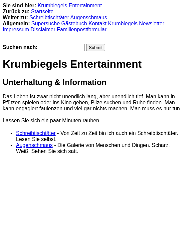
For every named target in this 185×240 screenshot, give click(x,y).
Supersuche (45, 23)
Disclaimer (43, 29)
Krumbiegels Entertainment (70, 5)
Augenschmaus (88, 17)
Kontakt (97, 23)
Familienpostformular (81, 29)
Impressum (16, 29)
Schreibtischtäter (49, 17)
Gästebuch (74, 23)
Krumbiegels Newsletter (136, 23)
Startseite (42, 11)
